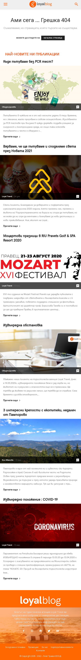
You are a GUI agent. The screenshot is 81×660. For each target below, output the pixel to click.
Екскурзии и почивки (15, 647)
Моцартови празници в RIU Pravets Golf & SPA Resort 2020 (39, 237)
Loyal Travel (7, 196)
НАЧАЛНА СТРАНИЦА (53, 38)
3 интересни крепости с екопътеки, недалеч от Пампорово (39, 412)
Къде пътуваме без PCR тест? (28, 61)
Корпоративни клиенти (62, 647)
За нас (45, 647)
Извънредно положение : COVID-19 (30, 499)
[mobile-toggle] (5, 4)
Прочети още (11, 136)
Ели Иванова (7, 460)
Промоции (33, 647)
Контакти (40, 650)
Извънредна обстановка (22, 325)
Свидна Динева (9, 107)
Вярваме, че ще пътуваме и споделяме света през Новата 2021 (39, 148)
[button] (76, 4)
